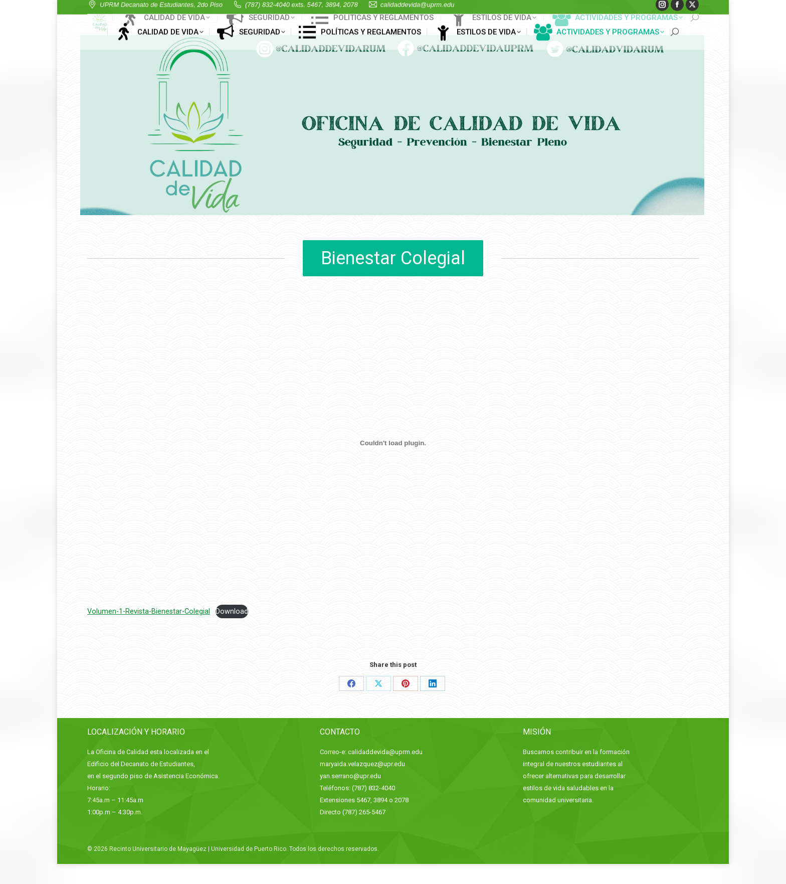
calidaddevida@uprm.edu (431, 10)
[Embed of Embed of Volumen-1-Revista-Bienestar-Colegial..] (393, 462)
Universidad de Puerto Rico (248, 868)
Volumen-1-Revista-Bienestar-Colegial (148, 631)
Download (232, 631)
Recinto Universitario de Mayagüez (158, 868)
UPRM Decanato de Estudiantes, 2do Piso (175, 10)
